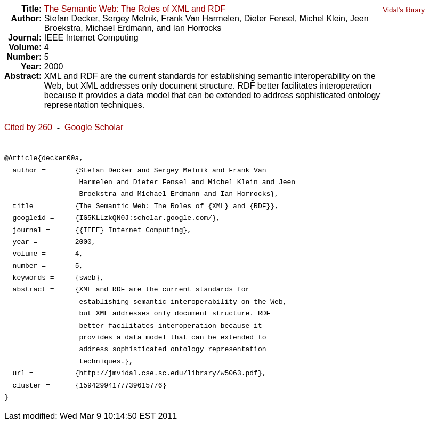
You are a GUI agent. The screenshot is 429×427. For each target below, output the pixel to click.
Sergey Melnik (129, 18)
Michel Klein (322, 18)
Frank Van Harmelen (200, 18)
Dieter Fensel (269, 18)
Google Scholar (93, 127)
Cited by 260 (28, 127)
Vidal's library (404, 10)
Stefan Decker (71, 18)
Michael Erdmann (118, 28)
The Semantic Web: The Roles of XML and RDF (134, 8)
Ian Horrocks (197, 28)
